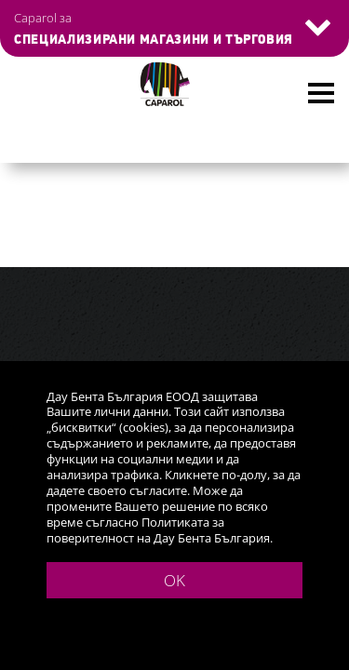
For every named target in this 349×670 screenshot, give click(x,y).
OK (174, 580)
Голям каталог (77, 163)
